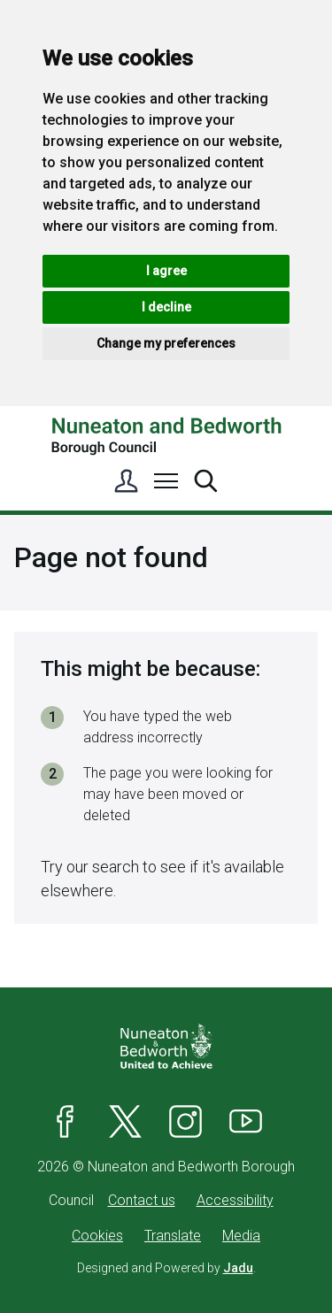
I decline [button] (166, 307)
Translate (172, 1235)
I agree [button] (166, 271)
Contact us (141, 1200)
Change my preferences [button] (166, 343)
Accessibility (235, 1200)
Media (241, 1235)
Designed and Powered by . (166, 1268)
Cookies (97, 1235)
